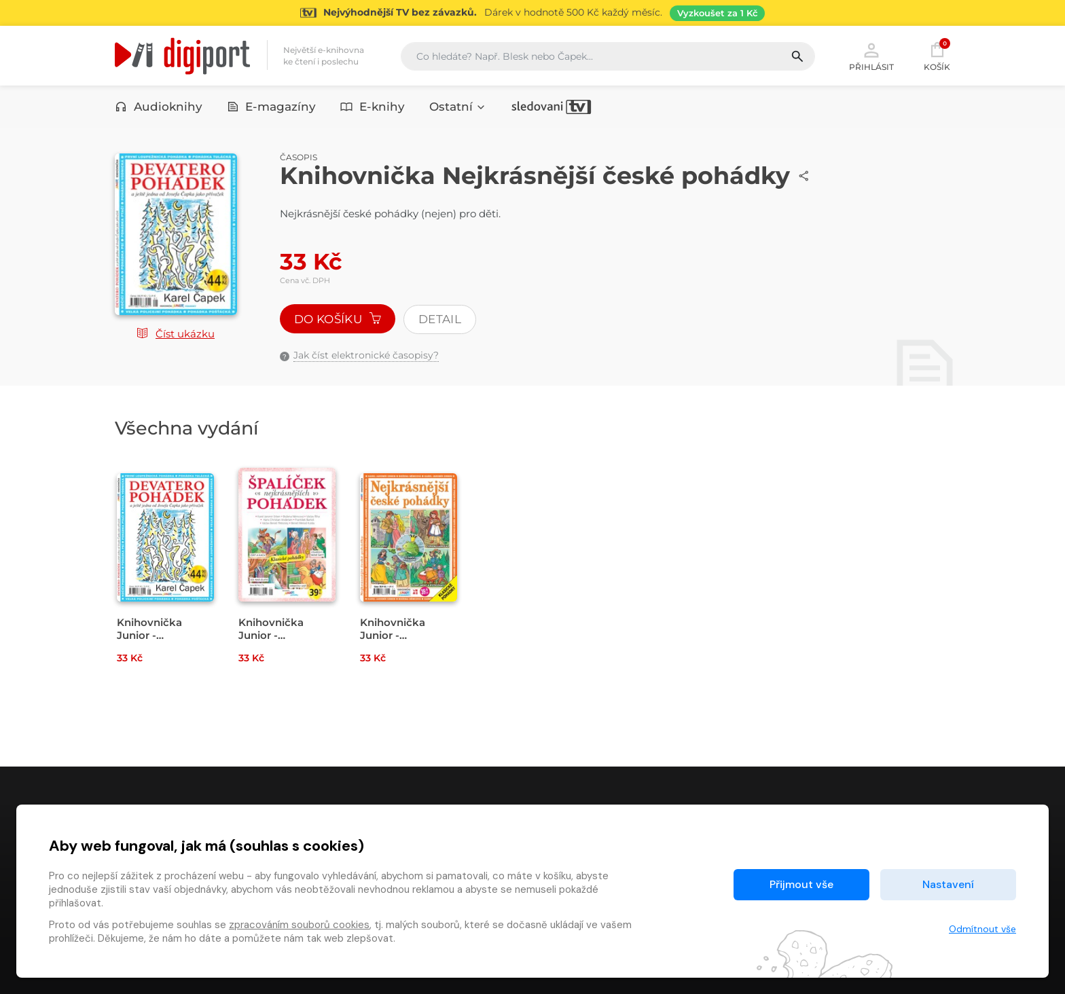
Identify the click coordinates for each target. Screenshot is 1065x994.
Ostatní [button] (457, 106)
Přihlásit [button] (871, 55)
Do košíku (337, 319)
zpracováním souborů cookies (299, 925)
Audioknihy (158, 106)
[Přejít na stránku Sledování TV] (532, 13)
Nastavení (948, 884)
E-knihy (372, 106)
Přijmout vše (801, 884)
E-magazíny (272, 106)
